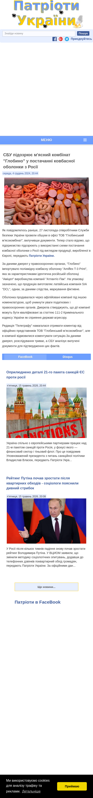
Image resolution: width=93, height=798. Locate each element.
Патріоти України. (42, 255)
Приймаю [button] (72, 786)
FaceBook (25, 357)
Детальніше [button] (31, 791)
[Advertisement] (45, 89)
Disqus (68, 357)
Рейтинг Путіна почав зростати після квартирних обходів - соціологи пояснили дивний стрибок (42, 483)
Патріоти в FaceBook (38, 602)
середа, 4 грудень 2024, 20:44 (20, 173)
